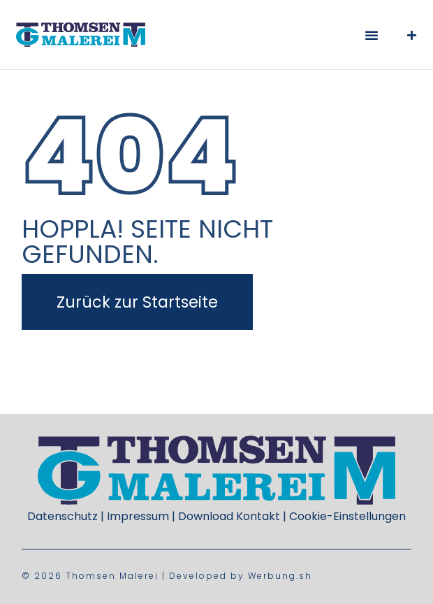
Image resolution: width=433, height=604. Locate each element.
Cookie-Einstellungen (347, 516)
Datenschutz (62, 516)
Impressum (138, 516)
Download (205, 516)
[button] (371, 34)
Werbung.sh (280, 576)
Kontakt (258, 516)
